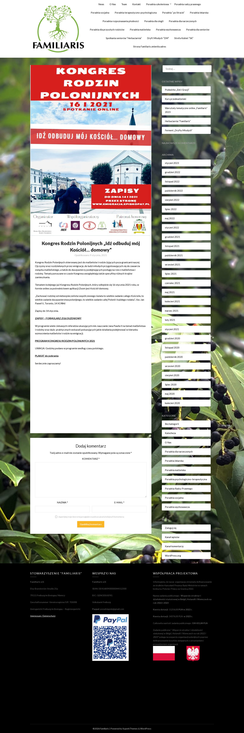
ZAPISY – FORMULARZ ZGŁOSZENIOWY (59, 318)
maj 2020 (170, 393)
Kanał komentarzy (174, 546)
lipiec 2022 (170, 209)
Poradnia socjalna (100, 12)
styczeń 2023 (172, 163)
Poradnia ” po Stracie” (173, 12)
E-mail (119, 502)
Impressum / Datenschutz (42, 616)
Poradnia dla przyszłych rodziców (107, 29)
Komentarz (91, 458)
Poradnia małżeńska (140, 29)
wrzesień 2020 (172, 366)
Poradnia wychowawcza (168, 29)
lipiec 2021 (170, 273)
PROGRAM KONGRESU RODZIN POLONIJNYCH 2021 (65, 340)
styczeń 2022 (172, 227)
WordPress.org (173, 555)
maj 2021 (170, 292)
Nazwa (62, 502)
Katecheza (170, 433)
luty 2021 (170, 319)
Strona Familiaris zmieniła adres (149, 46)
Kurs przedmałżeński (175, 98)
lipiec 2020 (170, 384)
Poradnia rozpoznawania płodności (121, 21)
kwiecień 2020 (172, 403)
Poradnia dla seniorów (197, 29)
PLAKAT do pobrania (47, 355)
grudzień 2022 (172, 172)
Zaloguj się (170, 528)
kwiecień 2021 (172, 301)
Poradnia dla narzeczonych (183, 21)
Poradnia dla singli (153, 21)
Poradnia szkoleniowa (157, 4)
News (101, 4)
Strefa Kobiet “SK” (183, 38)
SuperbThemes (130, 728)
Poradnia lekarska (199, 12)
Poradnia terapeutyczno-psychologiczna (136, 12)
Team (124, 4)
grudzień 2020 (172, 338)
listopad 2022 (172, 181)
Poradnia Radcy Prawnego (178, 488)
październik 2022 (174, 190)
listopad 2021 (172, 246)
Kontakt (136, 4)
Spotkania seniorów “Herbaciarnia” (124, 38)
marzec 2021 (171, 310)
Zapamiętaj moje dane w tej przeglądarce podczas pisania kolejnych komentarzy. (91, 516)
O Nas (113, 4)
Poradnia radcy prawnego (187, 4)
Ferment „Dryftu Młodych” (178, 130)
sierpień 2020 (172, 375)
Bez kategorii (172, 423)
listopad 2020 (172, 347)
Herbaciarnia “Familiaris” (178, 121)
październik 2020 (174, 356)
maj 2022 (170, 218)
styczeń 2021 (172, 329)
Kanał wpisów (172, 537)
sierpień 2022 (172, 199)
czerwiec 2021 (172, 283)
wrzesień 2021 (172, 264)
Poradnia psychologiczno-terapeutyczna (186, 479)
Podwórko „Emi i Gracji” (177, 89)
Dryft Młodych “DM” (158, 38)
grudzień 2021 (172, 236)
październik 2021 (174, 255)
